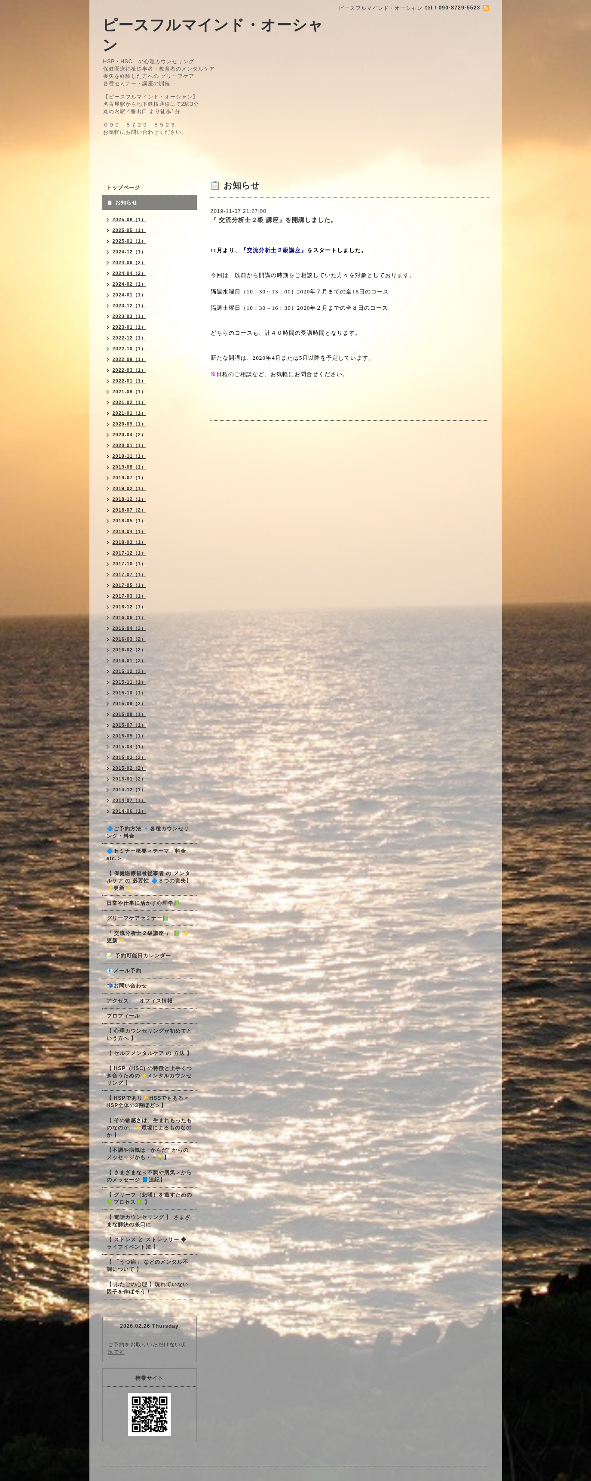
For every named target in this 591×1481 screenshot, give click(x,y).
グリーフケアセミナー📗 (138, 918)
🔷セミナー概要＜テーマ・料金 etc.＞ (146, 854)
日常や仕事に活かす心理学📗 (144, 903)
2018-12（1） (130, 499)
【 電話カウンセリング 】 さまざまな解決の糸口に (148, 1221)
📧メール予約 (124, 971)
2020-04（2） (130, 434)
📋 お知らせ (125, 203)
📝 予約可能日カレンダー (139, 956)
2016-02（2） (130, 649)
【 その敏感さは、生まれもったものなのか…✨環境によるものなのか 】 (149, 1127)
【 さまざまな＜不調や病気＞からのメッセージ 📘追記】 (149, 1176)
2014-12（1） (130, 789)
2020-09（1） (130, 423)
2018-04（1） (130, 531)
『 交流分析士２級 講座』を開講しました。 (274, 219)
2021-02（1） (130, 402)
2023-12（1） (130, 305)
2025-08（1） (130, 219)
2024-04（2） (130, 273)
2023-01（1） (130, 327)
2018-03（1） (130, 542)
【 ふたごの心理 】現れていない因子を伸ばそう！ (148, 1288)
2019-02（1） (130, 488)
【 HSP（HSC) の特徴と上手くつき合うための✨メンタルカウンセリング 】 (150, 1075)
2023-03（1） (130, 316)
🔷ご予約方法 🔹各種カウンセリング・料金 (148, 832)
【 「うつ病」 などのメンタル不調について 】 (148, 1265)
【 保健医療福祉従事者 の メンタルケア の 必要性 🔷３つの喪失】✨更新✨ (149, 880)
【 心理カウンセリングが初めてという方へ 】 (149, 1034)
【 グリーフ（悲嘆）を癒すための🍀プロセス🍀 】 (149, 1198)
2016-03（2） (130, 639)
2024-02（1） (130, 284)
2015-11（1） (130, 682)
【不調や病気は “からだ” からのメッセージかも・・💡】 (148, 1153)
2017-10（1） (130, 563)
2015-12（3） (130, 671)
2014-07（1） (130, 800)
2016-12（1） (130, 606)
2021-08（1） (130, 391)
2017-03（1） (130, 596)
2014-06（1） (130, 811)
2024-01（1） (130, 294)
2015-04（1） (130, 746)
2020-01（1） (130, 445)
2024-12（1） (130, 251)
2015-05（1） (130, 735)
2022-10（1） (130, 348)
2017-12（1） (130, 552)
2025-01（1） (130, 241)
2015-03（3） (130, 757)
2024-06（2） (130, 262)
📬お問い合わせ (127, 986)
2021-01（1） (130, 413)
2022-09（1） (130, 359)
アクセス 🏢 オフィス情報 (140, 1001)
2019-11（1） (130, 456)
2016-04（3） (130, 628)
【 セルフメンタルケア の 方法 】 (149, 1053)
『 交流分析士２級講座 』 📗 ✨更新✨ (148, 937)
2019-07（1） (130, 477)
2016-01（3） (130, 660)
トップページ (123, 188)
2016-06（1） (130, 617)
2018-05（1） (130, 520)
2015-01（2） (130, 778)
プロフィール (123, 1016)
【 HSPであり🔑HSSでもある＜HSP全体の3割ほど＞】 (148, 1101)
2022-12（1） (130, 337)
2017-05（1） (130, 585)
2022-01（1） (130, 380)
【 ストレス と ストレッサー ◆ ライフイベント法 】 (147, 1243)
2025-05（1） (130, 230)
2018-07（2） (130, 509)
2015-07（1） (130, 725)
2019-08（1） (130, 466)
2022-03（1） (130, 370)
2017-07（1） (130, 574)
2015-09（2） (130, 703)
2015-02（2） (130, 768)
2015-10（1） (130, 692)
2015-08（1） (130, 714)
